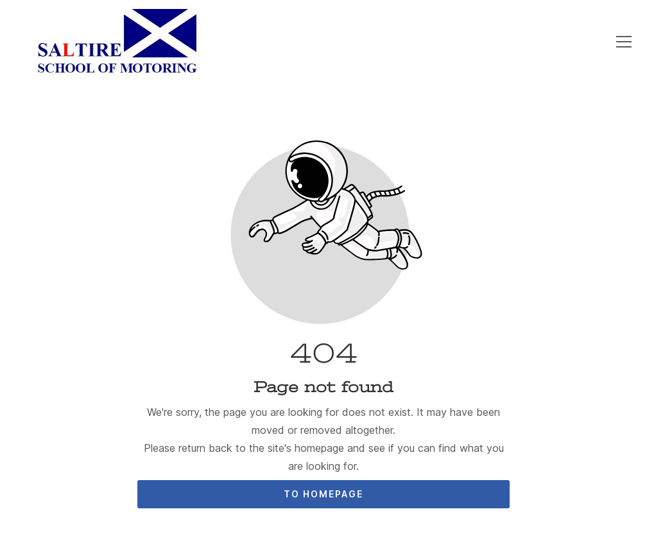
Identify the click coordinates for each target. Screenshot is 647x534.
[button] (624, 42)
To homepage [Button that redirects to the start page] (323, 493)
